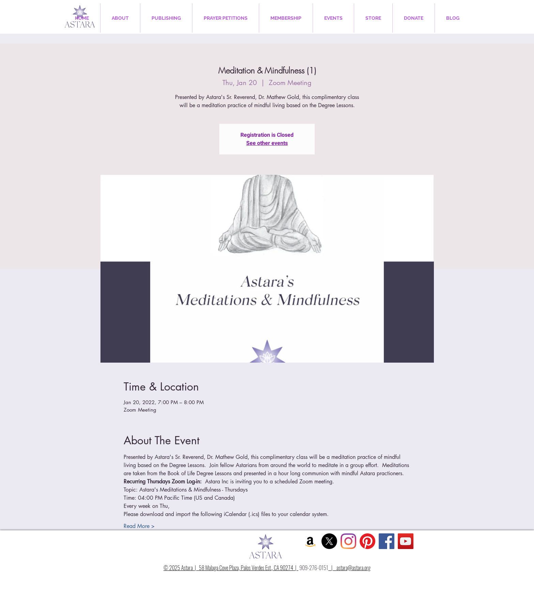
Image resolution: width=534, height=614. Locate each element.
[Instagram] (348, 541)
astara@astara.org (353, 568)
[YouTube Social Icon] (405, 541)
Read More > (139, 526)
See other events (267, 143)
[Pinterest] (367, 541)
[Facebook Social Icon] (386, 541)
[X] (329, 541)
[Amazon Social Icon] (310, 541)
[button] (120, 18)
